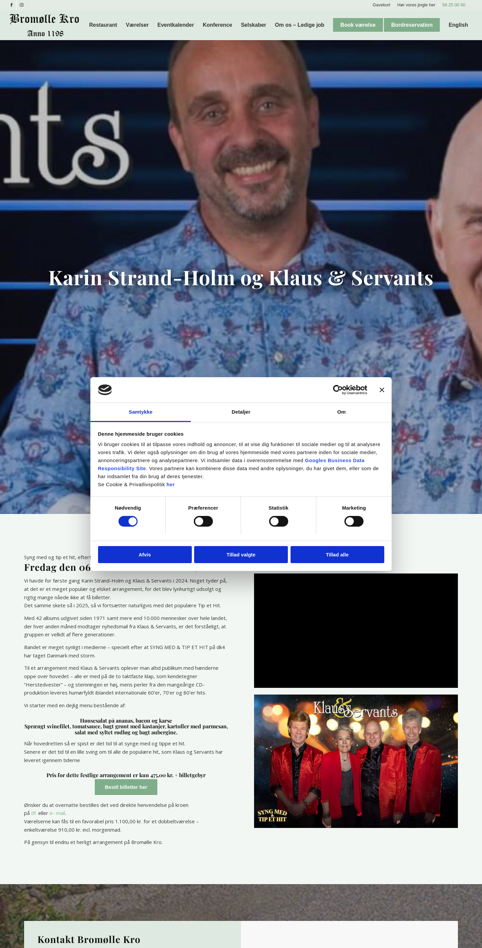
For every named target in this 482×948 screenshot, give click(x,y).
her (171, 484)
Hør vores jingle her (416, 4)
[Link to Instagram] (22, 5)
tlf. (34, 813)
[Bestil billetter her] (126, 787)
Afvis (145, 554)
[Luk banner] (382, 390)
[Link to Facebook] (11, 5)
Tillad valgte (241, 554)
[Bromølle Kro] (47, 25)
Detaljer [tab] (241, 412)
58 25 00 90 (454, 4)
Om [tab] (341, 412)
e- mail (57, 813)
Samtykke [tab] (141, 412)
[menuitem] (381, 5)
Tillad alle (337, 554)
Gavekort (381, 4)
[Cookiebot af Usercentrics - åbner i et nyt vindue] (338, 390)
